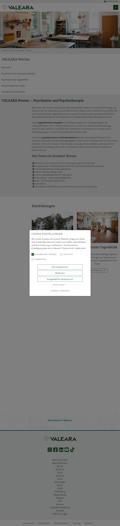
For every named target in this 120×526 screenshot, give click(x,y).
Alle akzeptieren (60, 267)
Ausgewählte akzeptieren (60, 279)
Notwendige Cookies (44, 254)
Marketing (38, 259)
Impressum (55, 291)
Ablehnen (60, 273)
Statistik (66, 254)
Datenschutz (65, 291)
